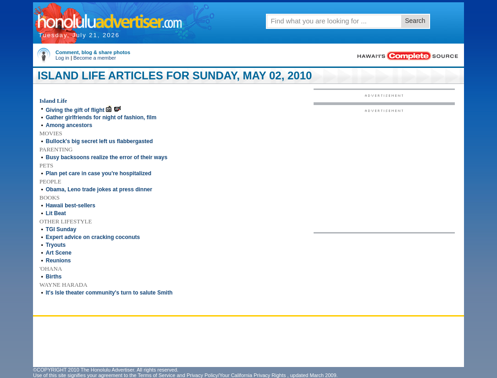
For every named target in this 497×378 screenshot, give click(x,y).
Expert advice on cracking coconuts (93, 237)
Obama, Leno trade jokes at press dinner (99, 189)
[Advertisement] (384, 170)
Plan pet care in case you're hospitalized (98, 173)
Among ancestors (69, 125)
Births (54, 276)
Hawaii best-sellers (70, 205)
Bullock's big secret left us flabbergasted (99, 141)
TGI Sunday (61, 229)
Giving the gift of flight (75, 110)
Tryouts (56, 245)
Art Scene (59, 253)
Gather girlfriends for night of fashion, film (101, 117)
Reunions (58, 260)
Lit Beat (56, 213)
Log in (62, 58)
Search (415, 20)
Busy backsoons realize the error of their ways (106, 157)
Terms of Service (156, 375)
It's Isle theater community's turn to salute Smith (109, 292)
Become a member (94, 58)
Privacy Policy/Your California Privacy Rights (236, 375)
